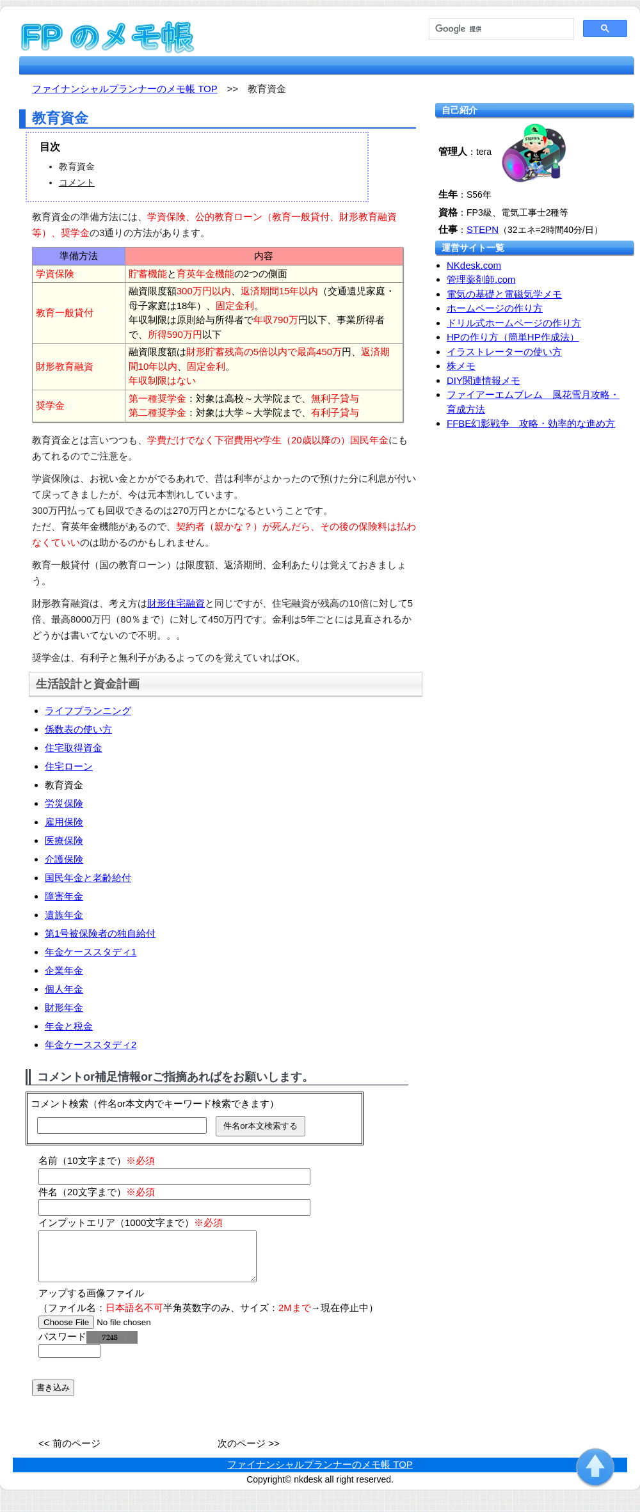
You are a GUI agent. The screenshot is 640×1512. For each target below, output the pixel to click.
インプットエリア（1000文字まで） (130, 1222)
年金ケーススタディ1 (90, 951)
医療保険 (64, 840)
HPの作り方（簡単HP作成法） (513, 336)
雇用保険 (64, 821)
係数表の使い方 (78, 729)
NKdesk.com (474, 265)
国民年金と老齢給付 (88, 877)
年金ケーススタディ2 (90, 1044)
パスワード (88, 1346)
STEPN (483, 229)
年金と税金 (69, 1026)
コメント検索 (59, 1103)
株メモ (461, 365)
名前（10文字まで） (96, 1160)
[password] (69, 1360)
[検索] (500, 29)
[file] (119, 1332)
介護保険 (64, 859)
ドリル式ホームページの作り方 (514, 322)
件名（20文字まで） (96, 1191)
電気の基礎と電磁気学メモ (504, 294)
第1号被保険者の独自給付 (100, 933)
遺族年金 (64, 914)
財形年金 (64, 1007)
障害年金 (64, 896)
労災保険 (64, 803)
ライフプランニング (88, 710)
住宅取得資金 (73, 747)
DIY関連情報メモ (483, 380)
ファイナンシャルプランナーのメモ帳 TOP (320, 1473)
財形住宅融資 (176, 603)
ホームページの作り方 (495, 308)
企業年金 (64, 970)
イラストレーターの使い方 (504, 351)
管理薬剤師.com (481, 279)
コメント (77, 182)
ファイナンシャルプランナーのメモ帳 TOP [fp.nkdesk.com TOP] (124, 88)
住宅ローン (69, 766)
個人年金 (64, 988)
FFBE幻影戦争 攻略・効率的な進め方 (531, 423)
